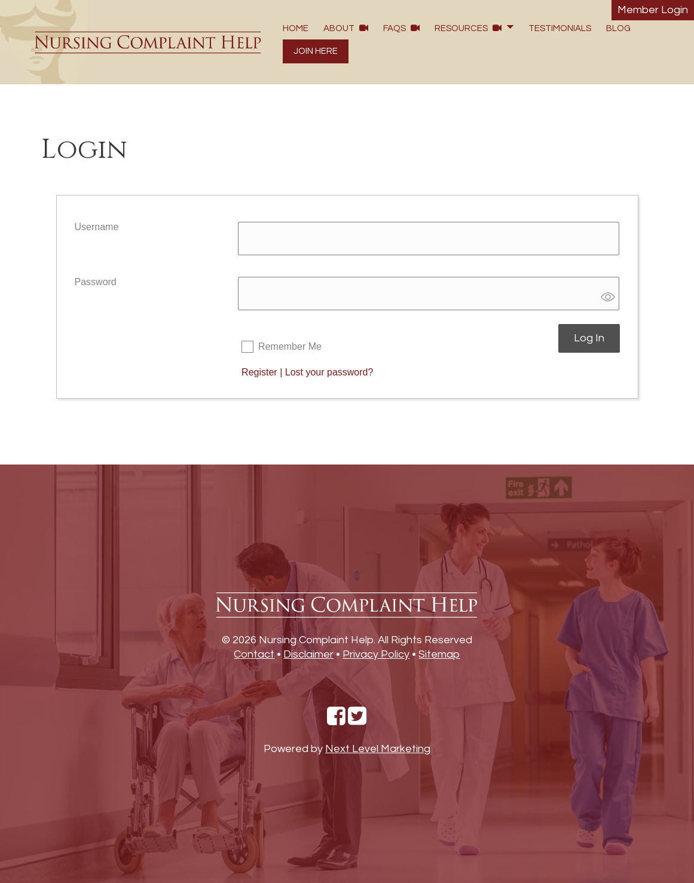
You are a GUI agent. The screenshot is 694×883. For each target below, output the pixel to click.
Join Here (316, 51)
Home (295, 28)
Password (96, 282)
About (345, 28)
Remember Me (290, 346)
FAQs (401, 28)
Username (97, 227)
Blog (618, 28)
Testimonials (559, 28)
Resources (468, 28)
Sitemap (439, 654)
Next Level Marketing (377, 748)
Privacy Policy (376, 654)
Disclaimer (308, 654)
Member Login (652, 10)
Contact (254, 654)
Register (259, 372)
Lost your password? (329, 372)
